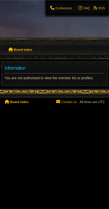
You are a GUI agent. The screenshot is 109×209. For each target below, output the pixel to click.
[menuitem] (61, 8)
